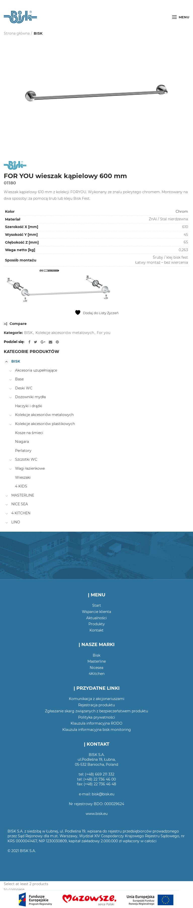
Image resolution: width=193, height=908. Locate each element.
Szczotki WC (26, 459)
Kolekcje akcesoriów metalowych (64, 333)
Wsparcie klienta (96, 612)
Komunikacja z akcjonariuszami (96, 699)
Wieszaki (23, 477)
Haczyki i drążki (28, 406)
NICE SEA (19, 504)
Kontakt (96, 630)
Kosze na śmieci (29, 433)
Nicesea (96, 668)
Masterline (96, 661)
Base (19, 379)
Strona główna (17, 33)
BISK (38, 33)
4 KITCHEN (20, 513)
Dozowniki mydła (30, 397)
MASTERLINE (22, 495)
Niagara (22, 441)
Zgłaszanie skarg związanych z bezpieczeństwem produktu (96, 711)
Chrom (182, 211)
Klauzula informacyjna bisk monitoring (96, 730)
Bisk (96, 655)
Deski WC (23, 388)
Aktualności (96, 618)
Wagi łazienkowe (30, 468)
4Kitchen (97, 674)
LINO (15, 522)
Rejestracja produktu (96, 705)
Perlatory (23, 450)
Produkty (96, 624)
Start (96, 605)
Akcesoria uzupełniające (36, 370)
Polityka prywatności (96, 717)
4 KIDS (21, 486)
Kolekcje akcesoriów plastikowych (45, 424)
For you (103, 333)
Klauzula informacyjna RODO (96, 723)
